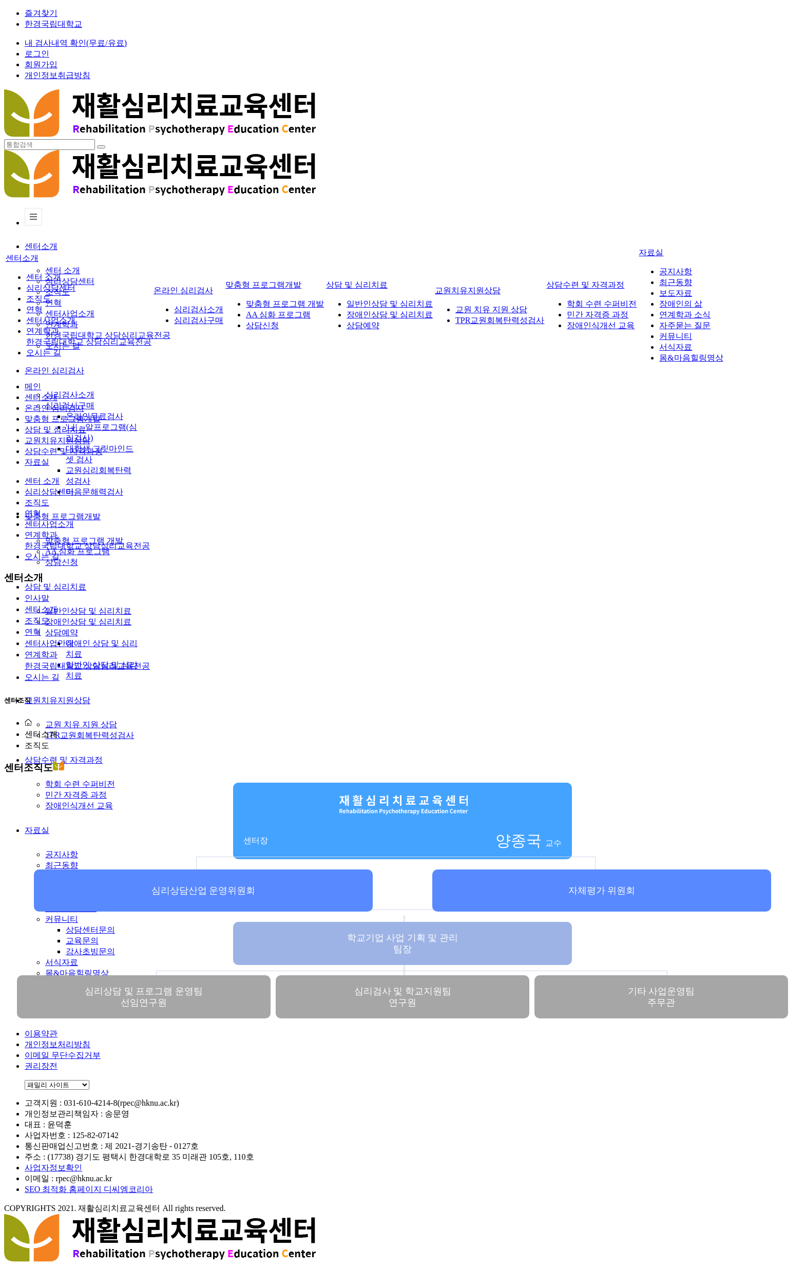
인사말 (37, 598)
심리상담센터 (69, 281)
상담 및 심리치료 (55, 586)
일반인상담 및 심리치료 (88, 611)
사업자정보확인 (53, 1167)
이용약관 (41, 1033)
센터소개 (41, 246)
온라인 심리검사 (54, 370)
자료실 (651, 252)
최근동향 (61, 865)
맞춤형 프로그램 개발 (285, 303)
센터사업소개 (69, 313)
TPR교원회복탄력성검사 (89, 735)
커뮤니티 (61, 919)
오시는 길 (43, 352)
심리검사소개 (69, 394)
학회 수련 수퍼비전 (602, 303)
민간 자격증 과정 (597, 314)
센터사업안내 (49, 643)
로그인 (37, 53)
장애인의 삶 (680, 303)
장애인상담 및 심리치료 (88, 621)
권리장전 (41, 1066)
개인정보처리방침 (57, 1044)
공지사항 (675, 271)
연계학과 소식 (685, 314)
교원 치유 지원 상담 (81, 724)
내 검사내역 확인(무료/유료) (76, 43)
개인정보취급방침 (57, 75)
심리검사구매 (198, 320)
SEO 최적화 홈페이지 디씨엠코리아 (89, 1189)
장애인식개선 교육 (601, 325)
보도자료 (675, 293)
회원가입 (41, 64)
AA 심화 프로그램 (278, 314)
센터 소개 (62, 270)
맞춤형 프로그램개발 (63, 516)
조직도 (38, 298)
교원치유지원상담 (57, 700)
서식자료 (675, 347)
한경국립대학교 (53, 24)
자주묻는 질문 (685, 325)
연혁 (53, 302)
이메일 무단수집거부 (63, 1055)
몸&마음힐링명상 (77, 973)
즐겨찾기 (41, 13)
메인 (33, 386)
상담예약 (61, 632)
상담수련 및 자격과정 (64, 759)
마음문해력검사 (94, 491)
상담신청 (61, 562)
